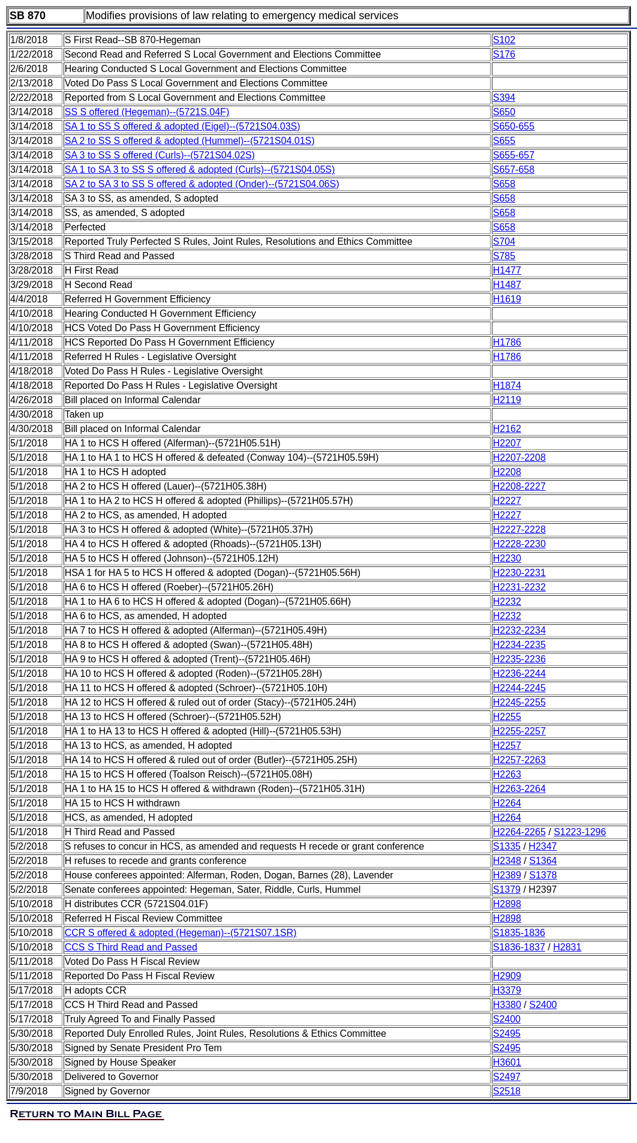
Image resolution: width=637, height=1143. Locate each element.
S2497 (507, 1077)
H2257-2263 (519, 760)
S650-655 (513, 126)
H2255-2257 (519, 731)
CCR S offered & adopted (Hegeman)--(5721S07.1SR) (181, 933)
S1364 (543, 861)
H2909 (507, 976)
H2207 (507, 443)
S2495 (507, 1033)
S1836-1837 (519, 947)
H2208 (507, 472)
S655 (504, 141)
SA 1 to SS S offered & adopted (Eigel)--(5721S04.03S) (183, 126)
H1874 (507, 385)
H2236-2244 (519, 673)
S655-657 (513, 155)
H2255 (507, 717)
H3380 (507, 1005)
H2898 (507, 904)
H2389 (507, 875)
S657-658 (513, 169)
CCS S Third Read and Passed (131, 947)
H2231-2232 (519, 587)
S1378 (543, 875)
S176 (504, 54)
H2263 (507, 774)
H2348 (507, 861)
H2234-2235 (519, 645)
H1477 (507, 270)
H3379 (507, 990)
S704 (504, 241)
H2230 (507, 558)
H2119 (507, 400)
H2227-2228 (519, 529)
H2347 (542, 846)
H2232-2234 (519, 630)
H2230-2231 (519, 573)
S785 (504, 256)
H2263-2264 (519, 789)
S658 (504, 184)
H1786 (507, 342)
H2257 (507, 745)
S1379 (507, 889)
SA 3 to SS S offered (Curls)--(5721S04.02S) (160, 155)
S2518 (507, 1091)
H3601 (507, 1062)
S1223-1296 (580, 832)
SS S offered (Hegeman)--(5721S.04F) (147, 112)
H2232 (507, 601)
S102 (504, 40)
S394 (504, 97)
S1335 (507, 846)
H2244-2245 (519, 688)
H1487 (507, 285)
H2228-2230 (519, 544)
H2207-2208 (519, 457)
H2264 (507, 803)
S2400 (543, 1005)
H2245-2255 (519, 702)
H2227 (507, 501)
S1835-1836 (519, 933)
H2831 (567, 947)
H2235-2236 (519, 659)
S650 (504, 112)
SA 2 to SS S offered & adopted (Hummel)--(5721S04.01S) (190, 141)
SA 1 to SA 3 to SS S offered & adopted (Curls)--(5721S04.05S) (200, 169)
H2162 (507, 429)
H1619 (507, 299)
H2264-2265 (519, 832)
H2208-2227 (519, 486)
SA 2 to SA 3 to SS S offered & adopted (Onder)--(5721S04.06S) (202, 184)
